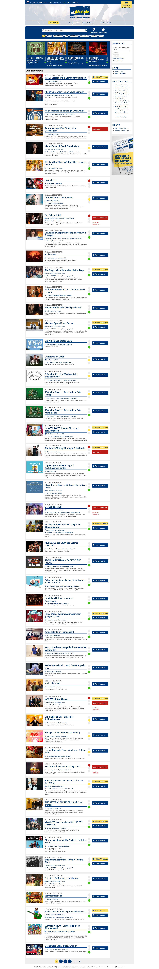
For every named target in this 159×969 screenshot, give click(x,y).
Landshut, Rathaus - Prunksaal (55, 705)
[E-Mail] (121, 50)
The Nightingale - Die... (121, 107)
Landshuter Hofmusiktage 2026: (55, 702)
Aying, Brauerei (51, 471)
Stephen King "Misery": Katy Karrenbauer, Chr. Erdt (55, 59)
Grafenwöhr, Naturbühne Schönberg (57, 736)
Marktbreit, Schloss (52, 899)
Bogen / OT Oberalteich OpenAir (56, 828)
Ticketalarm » (95, 224)
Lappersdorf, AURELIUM (54, 808)
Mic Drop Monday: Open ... (123, 130)
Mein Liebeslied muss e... (122, 105)
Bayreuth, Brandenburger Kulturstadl (57, 949)
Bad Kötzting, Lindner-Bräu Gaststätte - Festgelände (62, 398)
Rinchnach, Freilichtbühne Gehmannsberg (59, 362)
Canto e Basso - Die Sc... (122, 113)
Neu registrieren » (118, 61)
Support (55, 2)
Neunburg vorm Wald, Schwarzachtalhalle (59, 770)
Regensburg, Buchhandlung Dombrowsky (59, 756)
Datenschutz (111, 967)
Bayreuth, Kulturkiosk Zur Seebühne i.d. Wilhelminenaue (63, 152)
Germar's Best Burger (53, 134)
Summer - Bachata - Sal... (122, 95)
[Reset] (85, 30)
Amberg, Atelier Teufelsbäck (55, 203)
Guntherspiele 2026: (51, 360)
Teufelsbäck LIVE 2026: (52, 200)
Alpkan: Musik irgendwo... (122, 111)
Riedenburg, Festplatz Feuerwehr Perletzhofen (60, 566)
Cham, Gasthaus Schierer (54, 221)
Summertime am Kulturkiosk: (54, 149)
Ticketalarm (87, 23)
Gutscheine (106, 23)
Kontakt (67, 2)
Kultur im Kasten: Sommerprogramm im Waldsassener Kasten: (63, 238)
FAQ (45, 2)
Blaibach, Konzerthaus (53, 635)
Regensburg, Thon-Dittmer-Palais (56, 258)
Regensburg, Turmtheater (54, 183)
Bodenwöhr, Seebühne (53, 687)
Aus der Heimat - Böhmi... (122, 101)
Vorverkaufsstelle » (120, 73)
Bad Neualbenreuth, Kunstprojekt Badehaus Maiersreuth (63, 586)
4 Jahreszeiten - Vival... (121, 97)
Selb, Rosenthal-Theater (54, 311)
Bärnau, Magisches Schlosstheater (57, 723)
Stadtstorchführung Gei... (122, 87)
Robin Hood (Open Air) (35, 58)
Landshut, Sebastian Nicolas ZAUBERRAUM (60, 789)
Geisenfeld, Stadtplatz (53, 452)
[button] (116, 55)
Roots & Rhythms (120, 99)
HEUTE (70, 23)
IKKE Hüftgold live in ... (121, 128)
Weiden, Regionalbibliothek (55, 241)
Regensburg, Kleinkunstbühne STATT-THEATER (60, 95)
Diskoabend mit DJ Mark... (122, 103)
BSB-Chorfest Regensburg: (53, 491)
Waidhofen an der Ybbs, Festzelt (56, 620)
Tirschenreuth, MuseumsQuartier (56, 934)
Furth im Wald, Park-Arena (54, 168)
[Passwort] (121, 53)
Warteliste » (95, 222)
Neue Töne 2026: (50, 601)
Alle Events (53, 23)
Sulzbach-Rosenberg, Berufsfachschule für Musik (61, 549)
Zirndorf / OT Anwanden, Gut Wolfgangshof (60, 276)
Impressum (74, 2)
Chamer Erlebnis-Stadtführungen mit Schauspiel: (60, 218)
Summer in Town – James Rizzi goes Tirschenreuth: (60, 931)
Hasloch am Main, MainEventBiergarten (58, 846)
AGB (50, 2)
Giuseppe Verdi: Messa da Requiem (76, 59)
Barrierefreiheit (120, 967)
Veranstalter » (119, 71)
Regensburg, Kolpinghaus (54, 493)
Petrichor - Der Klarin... (121, 85)
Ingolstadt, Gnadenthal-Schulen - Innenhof (59, 344)
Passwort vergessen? (118, 58)
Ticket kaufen (99, 81)
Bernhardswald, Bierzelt (54, 81)
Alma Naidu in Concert (121, 89)
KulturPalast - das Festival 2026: (55, 273)
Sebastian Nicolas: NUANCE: (54, 786)
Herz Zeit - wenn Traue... (122, 109)
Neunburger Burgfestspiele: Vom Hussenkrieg (96, 59)
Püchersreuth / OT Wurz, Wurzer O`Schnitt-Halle (61, 380)
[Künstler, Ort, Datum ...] (64, 30)
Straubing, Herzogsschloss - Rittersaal (58, 603)
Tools (61, 2)
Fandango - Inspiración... (122, 93)
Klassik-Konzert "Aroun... (122, 91)
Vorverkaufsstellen (36, 2)
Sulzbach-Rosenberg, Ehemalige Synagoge (59, 295)
